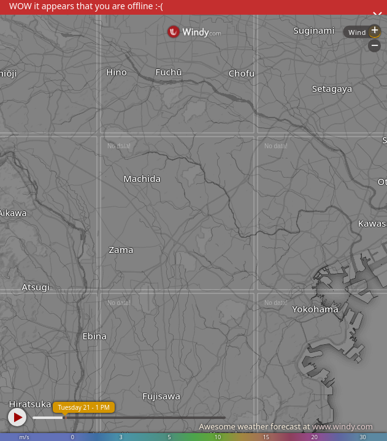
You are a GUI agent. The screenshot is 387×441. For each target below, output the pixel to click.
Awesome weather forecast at (286, 426)
